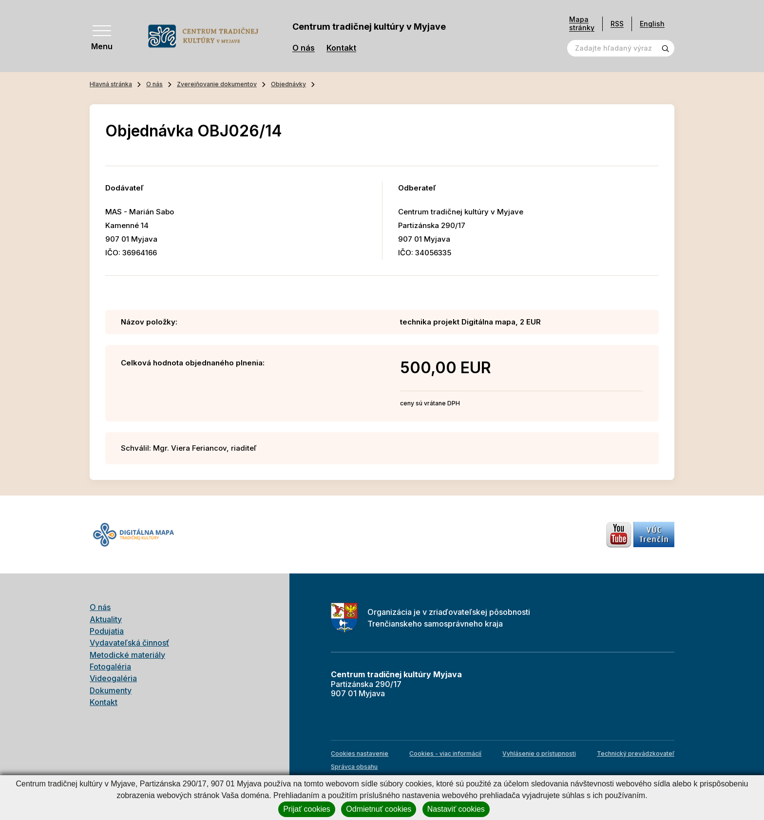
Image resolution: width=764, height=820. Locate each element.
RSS (617, 23)
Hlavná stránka (111, 84)
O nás (303, 48)
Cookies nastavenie (359, 753)
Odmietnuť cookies (378, 809)
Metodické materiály (127, 655)
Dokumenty (111, 690)
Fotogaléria (110, 666)
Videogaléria (113, 678)
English (652, 23)
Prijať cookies (306, 809)
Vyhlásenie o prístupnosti (539, 753)
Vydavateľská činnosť (129, 643)
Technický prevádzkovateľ (635, 753)
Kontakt (341, 48)
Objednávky (288, 84)
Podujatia (107, 631)
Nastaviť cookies (456, 809)
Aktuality (106, 619)
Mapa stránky (581, 24)
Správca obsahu (354, 766)
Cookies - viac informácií (445, 753)
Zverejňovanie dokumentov (217, 84)
